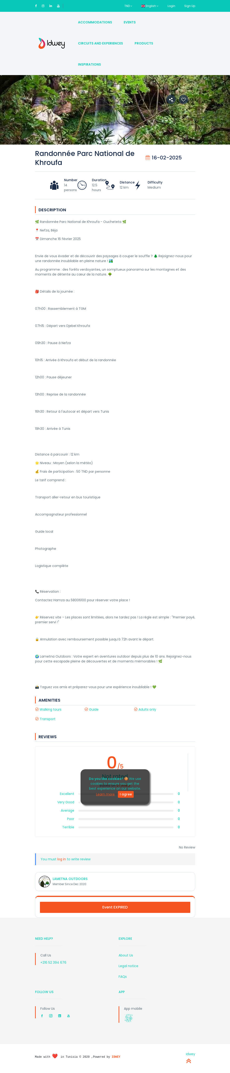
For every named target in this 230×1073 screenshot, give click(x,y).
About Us (126, 955)
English (150, 6)
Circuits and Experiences (100, 43)
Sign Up (189, 6)
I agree (126, 794)
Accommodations (95, 22)
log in (61, 859)
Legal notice (128, 966)
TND (128, 6)
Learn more (105, 794)
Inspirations (89, 64)
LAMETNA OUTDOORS (70, 879)
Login (171, 6)
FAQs (123, 976)
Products (144, 43)
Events (130, 22)
